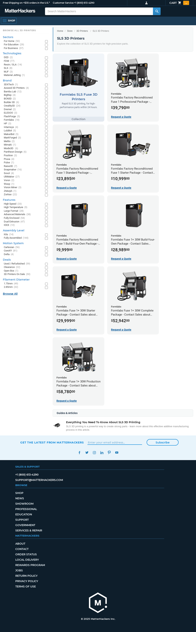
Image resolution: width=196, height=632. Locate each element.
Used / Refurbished (17, 264)
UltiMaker (12, 177)
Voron (9, 180)
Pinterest (109, 452)
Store (70, 31)
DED (8, 57)
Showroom (24, 503)
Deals (7, 259)
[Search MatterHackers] (157, 11)
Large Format (14, 211)
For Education (14, 44)
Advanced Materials (17, 214)
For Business (14, 48)
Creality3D (12, 106)
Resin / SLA (13, 65)
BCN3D (10, 99)
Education (23, 514)
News (19, 498)
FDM (9, 61)
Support (22, 519)
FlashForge (12, 116)
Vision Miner (12, 187)
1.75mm (11, 283)
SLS (8, 68)
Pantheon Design (15, 152)
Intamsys (11, 127)
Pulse (9, 162)
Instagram (94, 452)
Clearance (12, 267)
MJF (8, 72)
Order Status (26, 554)
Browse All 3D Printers (19, 30)
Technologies (12, 53)
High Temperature (15, 207)
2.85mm (11, 287)
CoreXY (10, 251)
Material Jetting (14, 75)
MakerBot (11, 134)
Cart (179, 3)
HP (7, 123)
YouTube (116, 452)
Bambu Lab (13, 92)
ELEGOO (10, 113)
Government (25, 525)
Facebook (79, 452)
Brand (7, 80)
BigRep (10, 95)
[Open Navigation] (9, 21)
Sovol (9, 173)
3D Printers (82, 31)
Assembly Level (13, 230)
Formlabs (12, 120)
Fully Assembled (16, 238)
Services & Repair (28, 530)
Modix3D (11, 148)
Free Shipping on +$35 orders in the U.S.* (26, 2)
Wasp (9, 184)
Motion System (13, 243)
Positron (10, 155)
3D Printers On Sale (17, 274)
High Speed (13, 204)
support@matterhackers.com (39, 480)
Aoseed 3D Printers (16, 88)
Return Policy (26, 576)
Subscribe (163, 442)
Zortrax (10, 194)
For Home (12, 41)
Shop (19, 493)
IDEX (9, 225)
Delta (9, 254)
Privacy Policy (26, 581)
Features (9, 200)
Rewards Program (30, 565)
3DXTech (11, 84)
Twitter (86, 452)
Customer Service (63, 2)
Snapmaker (13, 170)
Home (60, 31)
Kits (9, 234)
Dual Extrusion (14, 222)
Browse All (10, 293)
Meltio (9, 141)
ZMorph (10, 191)
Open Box (11, 271)
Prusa (9, 159)
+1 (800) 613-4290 (84, 2)
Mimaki (10, 145)
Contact (22, 549)
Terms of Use (25, 586)
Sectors (8, 37)
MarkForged (12, 138)
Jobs (19, 570)
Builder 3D (11, 102)
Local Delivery (27, 559)
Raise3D (10, 166)
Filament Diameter (16, 279)
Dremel (10, 109)
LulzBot (10, 131)
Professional (26, 509)
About (20, 543)
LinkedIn (101, 452)
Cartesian (12, 247)
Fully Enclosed (14, 218)
